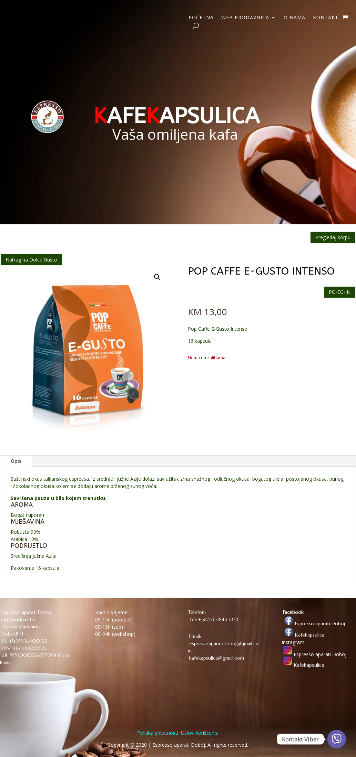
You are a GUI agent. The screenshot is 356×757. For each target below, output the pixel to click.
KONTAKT (325, 18)
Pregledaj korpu (332, 237)
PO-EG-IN (339, 292)
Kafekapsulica (303, 635)
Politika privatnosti (157, 732)
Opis (16, 461)
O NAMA (294, 18)
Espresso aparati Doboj (313, 623)
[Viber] (336, 739)
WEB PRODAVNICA (245, 18)
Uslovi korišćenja (199, 732)
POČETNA (201, 18)
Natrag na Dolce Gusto (31, 259)
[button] (157, 277)
